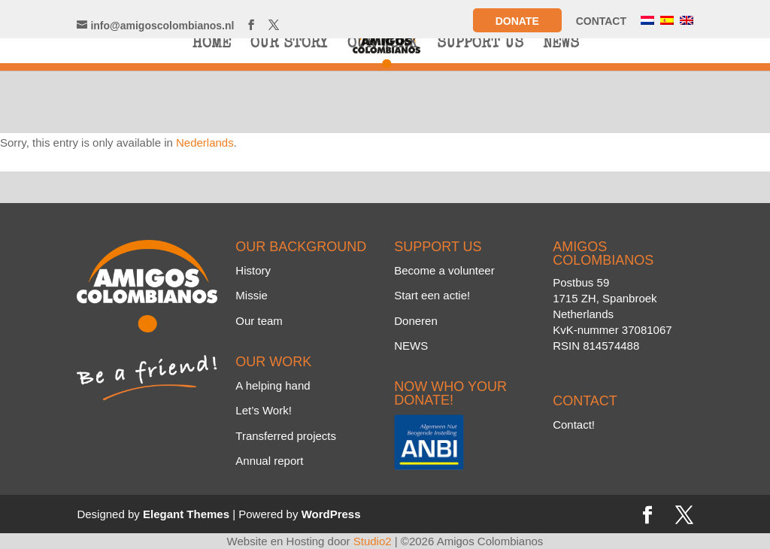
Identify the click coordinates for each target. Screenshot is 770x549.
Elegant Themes (186, 514)
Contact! (574, 424)
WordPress (331, 514)
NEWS (561, 45)
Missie (251, 295)
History (253, 270)
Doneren (416, 320)
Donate (517, 21)
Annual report (269, 460)
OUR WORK (382, 45)
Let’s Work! (263, 410)
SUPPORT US (480, 45)
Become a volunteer (444, 270)
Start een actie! (432, 295)
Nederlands (205, 142)
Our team (259, 320)
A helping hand (272, 385)
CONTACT (601, 21)
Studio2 (372, 541)
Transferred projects (285, 435)
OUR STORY (289, 45)
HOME (211, 45)
